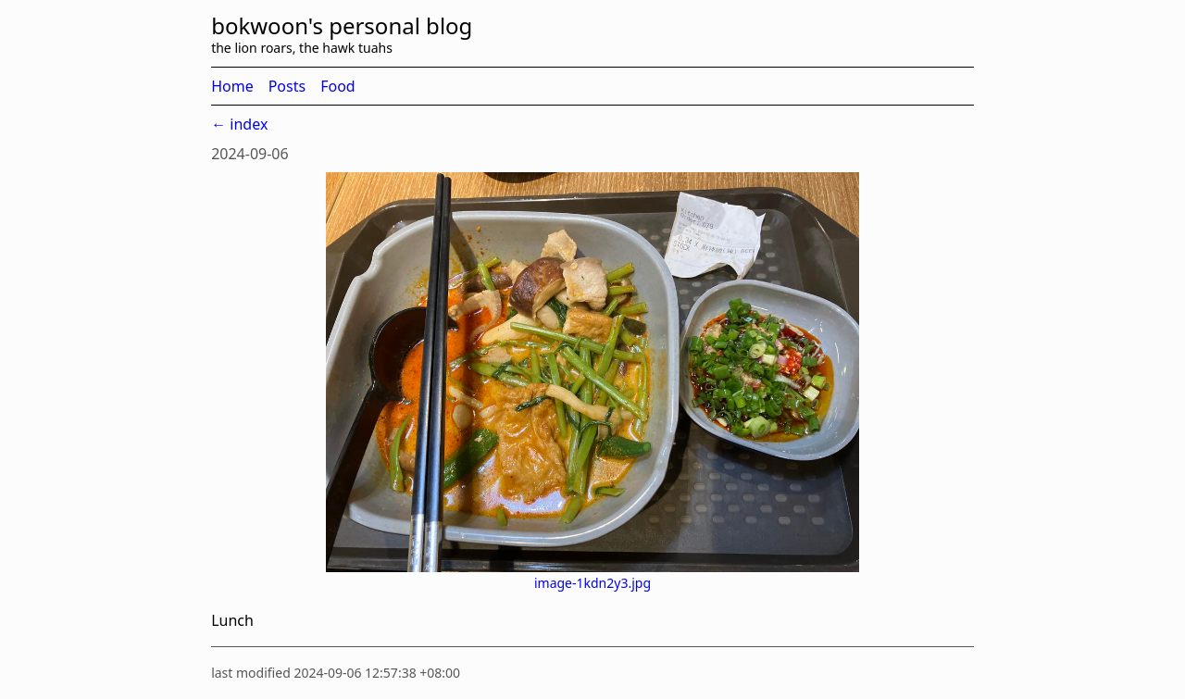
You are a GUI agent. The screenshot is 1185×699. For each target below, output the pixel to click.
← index (239, 124)
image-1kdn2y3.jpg (592, 583)
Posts (287, 86)
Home (232, 86)
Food (338, 86)
